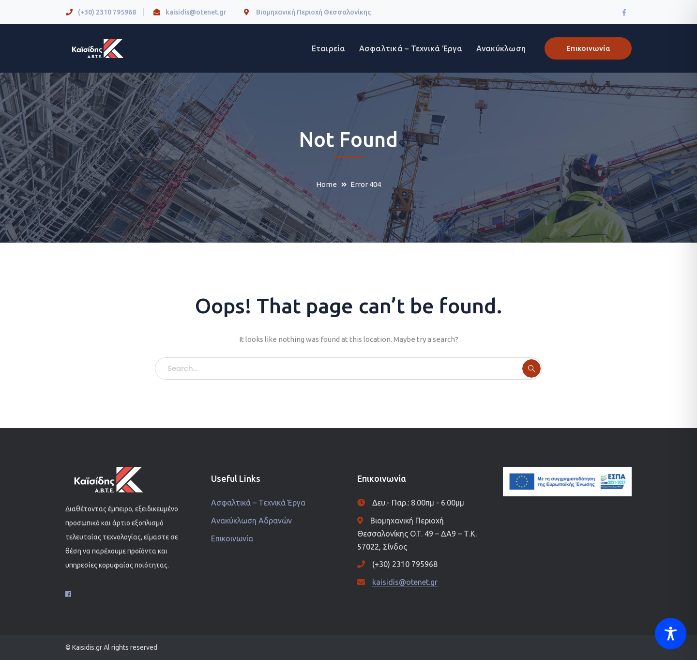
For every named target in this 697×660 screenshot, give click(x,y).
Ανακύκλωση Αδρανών (251, 520)
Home (326, 184)
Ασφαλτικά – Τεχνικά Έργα (258, 502)
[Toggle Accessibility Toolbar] (670, 633)
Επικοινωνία (588, 48)
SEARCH (531, 368)
